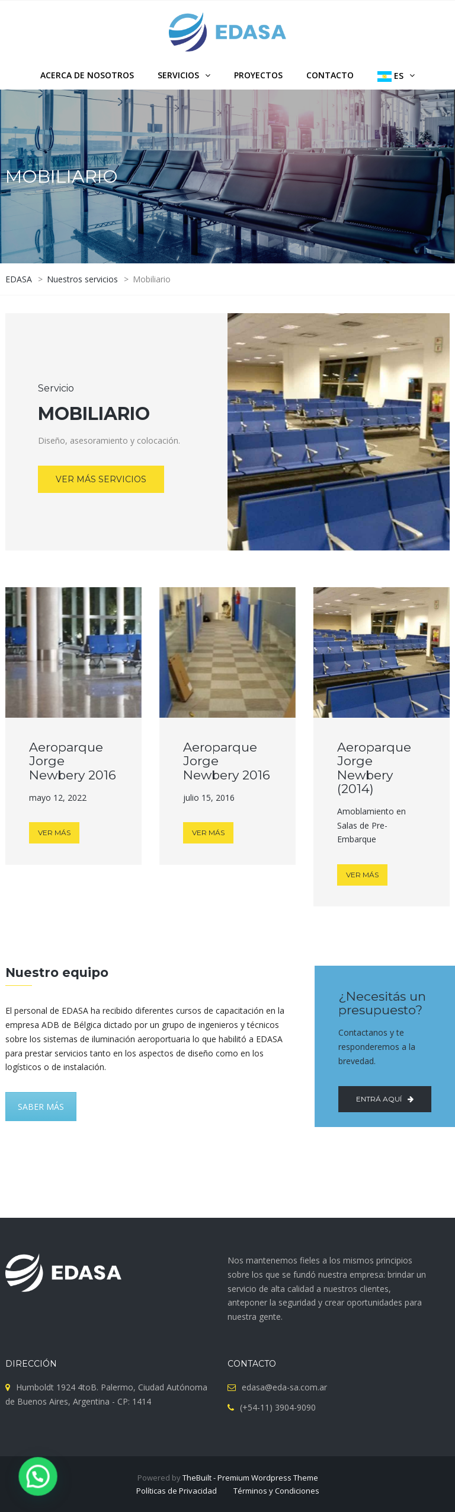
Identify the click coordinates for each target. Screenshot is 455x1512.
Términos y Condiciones (276, 1490)
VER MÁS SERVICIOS (101, 479)
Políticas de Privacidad (176, 1490)
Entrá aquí (381, 1098)
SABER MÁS (41, 1106)
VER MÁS (54, 832)
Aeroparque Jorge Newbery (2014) (374, 767)
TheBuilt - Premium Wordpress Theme (250, 1477)
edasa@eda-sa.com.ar (284, 1387)
